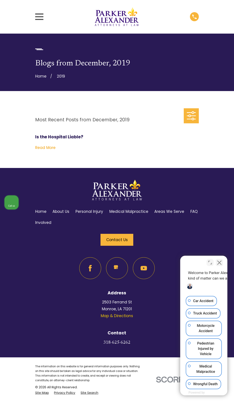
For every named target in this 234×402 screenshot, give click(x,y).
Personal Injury (89, 211)
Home (40, 211)
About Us (60, 211)
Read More (45, 148)
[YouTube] (144, 268)
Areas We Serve (169, 211)
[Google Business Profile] (117, 268)
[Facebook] (90, 268)
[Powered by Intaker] (196, 392)
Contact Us (117, 239)
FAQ (194, 211)
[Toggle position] (210, 260)
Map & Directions (117, 315)
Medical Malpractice (128, 211)
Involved (43, 222)
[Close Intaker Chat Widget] (219, 260)
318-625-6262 (116, 343)
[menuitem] (42, 392)
